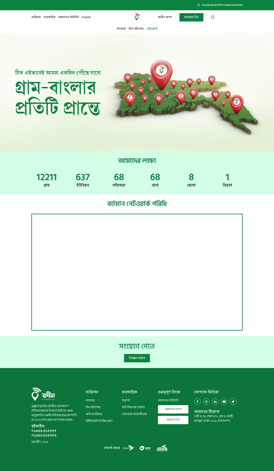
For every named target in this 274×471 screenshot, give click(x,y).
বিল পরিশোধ (136, 28)
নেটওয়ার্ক (152, 28)
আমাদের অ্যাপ (173, 409)
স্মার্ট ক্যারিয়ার (94, 414)
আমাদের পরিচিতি (68, 17)
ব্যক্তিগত (36, 17)
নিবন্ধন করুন (137, 358)
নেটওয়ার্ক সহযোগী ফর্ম (134, 414)
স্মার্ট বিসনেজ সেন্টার (133, 407)
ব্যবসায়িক (50, 17)
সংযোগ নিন (191, 17)
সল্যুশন (126, 400)
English (86, 17)
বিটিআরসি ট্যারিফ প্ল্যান (99, 421)
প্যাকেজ (121, 28)
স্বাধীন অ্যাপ (165, 17)
